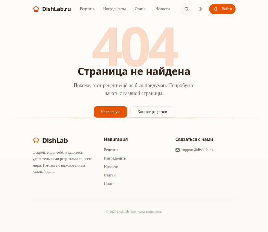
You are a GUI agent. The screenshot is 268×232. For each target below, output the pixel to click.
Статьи (140, 9)
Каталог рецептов (152, 112)
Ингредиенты (114, 9)
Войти (222, 9)
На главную (110, 112)
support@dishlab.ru (194, 150)
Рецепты (87, 9)
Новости (163, 9)
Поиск (109, 184)
